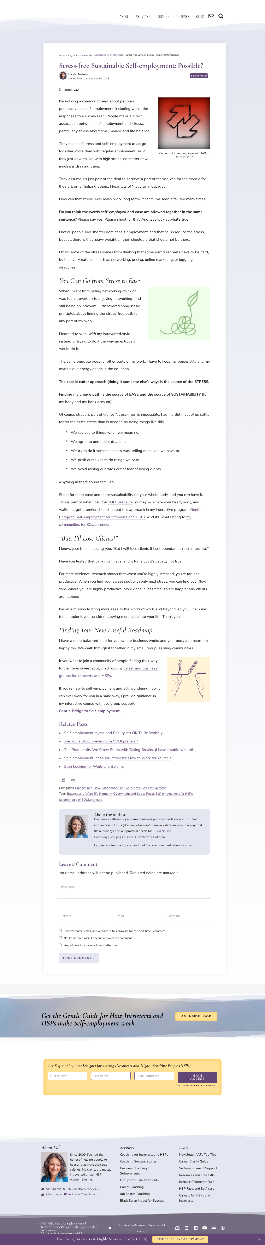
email (188, 845)
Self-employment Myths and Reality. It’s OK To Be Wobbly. (113, 732)
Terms (44, 1218)
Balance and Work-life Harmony (89, 794)
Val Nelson (164, 831)
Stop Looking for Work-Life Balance (94, 766)
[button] (63, 780)
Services (146, 16)
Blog (203, 16)
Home (62, 54)
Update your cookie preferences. (87, 1218)
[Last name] (111, 1076)
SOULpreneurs (120, 502)
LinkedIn (159, 837)
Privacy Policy (58, 1218)
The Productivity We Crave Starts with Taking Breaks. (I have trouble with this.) (130, 749)
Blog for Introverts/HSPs (79, 54)
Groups (165, 16)
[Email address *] (154, 1076)
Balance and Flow (87, 788)
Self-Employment (153, 788)
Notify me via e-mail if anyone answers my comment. (95, 938)
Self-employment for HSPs (174, 794)
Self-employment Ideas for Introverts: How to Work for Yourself (117, 758)
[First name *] (67, 1076)
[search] (213, 17)
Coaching (100, 837)
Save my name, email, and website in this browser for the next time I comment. (115, 931)
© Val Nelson (46, 1215)
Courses (185, 16)
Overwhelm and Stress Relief (133, 794)
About (127, 16)
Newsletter (143, 837)
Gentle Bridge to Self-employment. (89, 710)
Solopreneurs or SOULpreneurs (80, 800)
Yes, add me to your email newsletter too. (88, 945)
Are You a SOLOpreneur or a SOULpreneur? (101, 741)
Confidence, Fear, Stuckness (109, 54)
